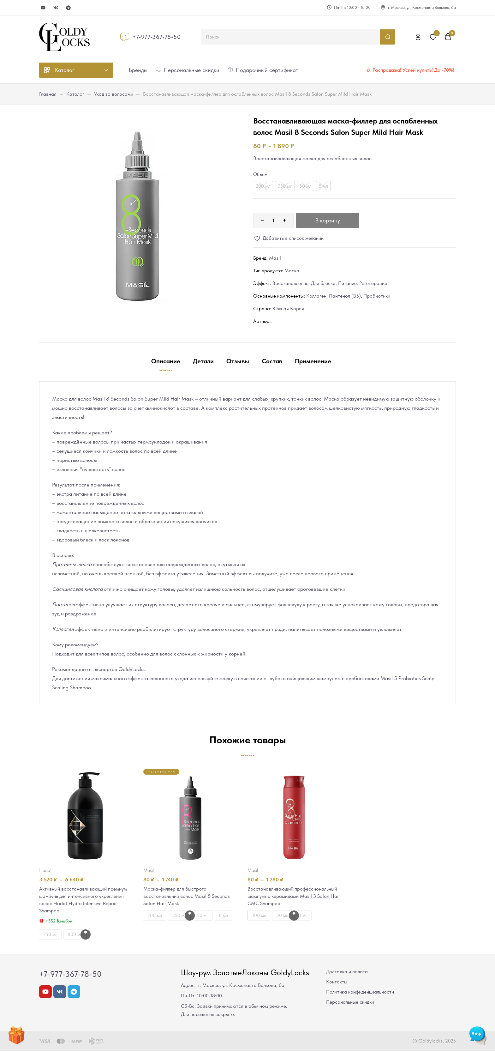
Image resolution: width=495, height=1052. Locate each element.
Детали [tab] (203, 361)
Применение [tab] (313, 361)
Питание (347, 283)
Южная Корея (288, 308)
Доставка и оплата (347, 973)
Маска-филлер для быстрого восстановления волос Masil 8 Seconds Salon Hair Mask (188, 896)
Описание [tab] (165, 361)
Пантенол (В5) (345, 296)
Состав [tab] (272, 361)
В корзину (327, 220)
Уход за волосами (113, 94)
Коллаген (316, 296)
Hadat (45, 870)
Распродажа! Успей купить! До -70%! (413, 70)
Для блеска (323, 283)
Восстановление (290, 283)
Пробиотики (376, 296)
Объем (260, 174)
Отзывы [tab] (237, 361)
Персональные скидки (350, 1003)
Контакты (336, 983)
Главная (48, 94)
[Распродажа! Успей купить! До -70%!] (368, 70)
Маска (291, 271)
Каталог (75, 94)
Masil (275, 258)
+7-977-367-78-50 (156, 36)
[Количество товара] (273, 220)
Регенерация (373, 283)
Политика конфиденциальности (360, 993)
